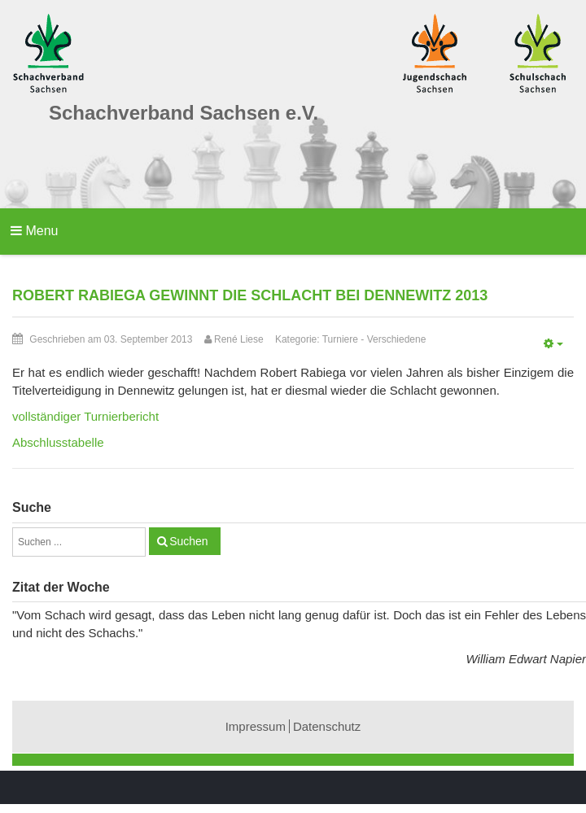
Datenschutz (327, 726)
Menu (34, 231)
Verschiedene (396, 339)
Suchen (188, 541)
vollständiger (85, 416)
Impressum (255, 726)
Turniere (340, 339)
